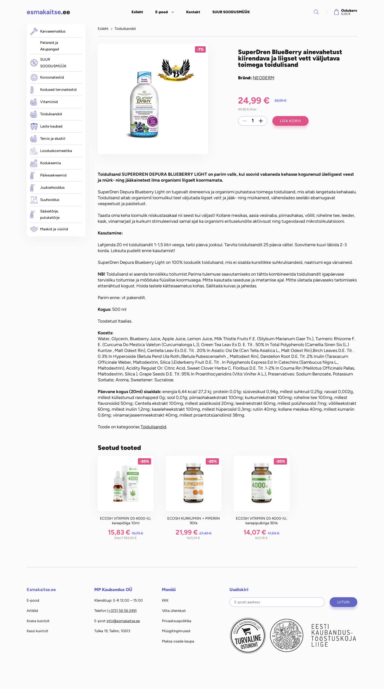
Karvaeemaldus (47, 31)
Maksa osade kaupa (178, 641)
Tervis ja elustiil (47, 138)
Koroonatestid (47, 77)
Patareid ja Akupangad (49, 45)
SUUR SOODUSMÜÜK (231, 12)
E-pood (161, 12)
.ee (48, 12)
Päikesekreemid (48, 175)
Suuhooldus (44, 200)
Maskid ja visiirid (49, 229)
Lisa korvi (290, 121)
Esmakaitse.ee (41, 589)
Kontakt (193, 12)
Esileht (137, 12)
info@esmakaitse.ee (123, 621)
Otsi (316, 12)
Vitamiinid (44, 102)
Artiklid (32, 610)
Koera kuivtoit (38, 621)
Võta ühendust (174, 610)
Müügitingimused (176, 631)
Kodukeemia (45, 163)
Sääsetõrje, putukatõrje (45, 214)
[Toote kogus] (253, 121)
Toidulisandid (46, 114)
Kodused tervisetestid (53, 89)
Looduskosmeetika (51, 151)
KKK (165, 600)
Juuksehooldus (47, 187)
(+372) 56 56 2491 (122, 610)
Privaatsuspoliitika (176, 621)
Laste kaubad (46, 126)
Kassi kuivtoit (37, 631)
